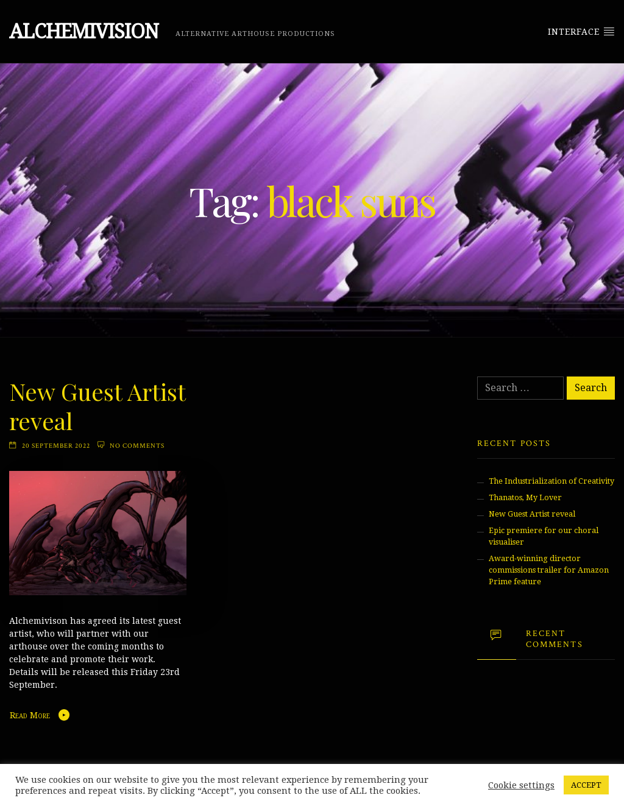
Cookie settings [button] (521, 785)
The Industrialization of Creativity (551, 481)
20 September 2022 (56, 445)
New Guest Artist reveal (97, 405)
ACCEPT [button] (586, 785)
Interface (581, 31)
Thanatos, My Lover (525, 497)
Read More (30, 715)
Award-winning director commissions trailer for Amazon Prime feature (549, 570)
